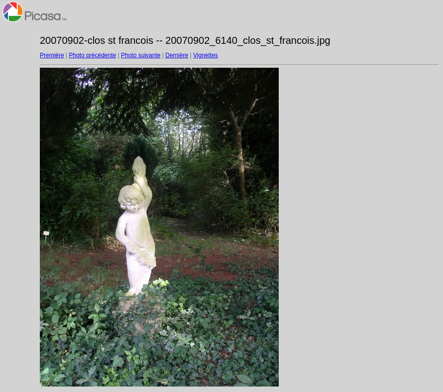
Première (52, 55)
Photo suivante (140, 55)
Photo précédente (92, 55)
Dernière (176, 55)
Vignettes (205, 55)
